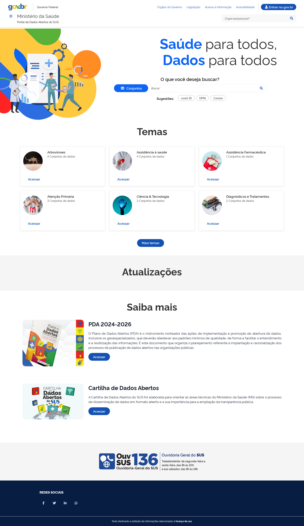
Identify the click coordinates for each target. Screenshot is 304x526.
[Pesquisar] (291, 18)
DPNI (202, 98)
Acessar (34, 179)
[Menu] (11, 16)
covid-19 (186, 98)
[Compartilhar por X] (54, 503)
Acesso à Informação (218, 7)
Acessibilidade (245, 7)
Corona (218, 98)
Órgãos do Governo (169, 7)
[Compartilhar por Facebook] (43, 503)
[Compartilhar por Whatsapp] (76, 503)
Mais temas (150, 242)
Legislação (193, 7)
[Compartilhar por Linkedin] (65, 503)
